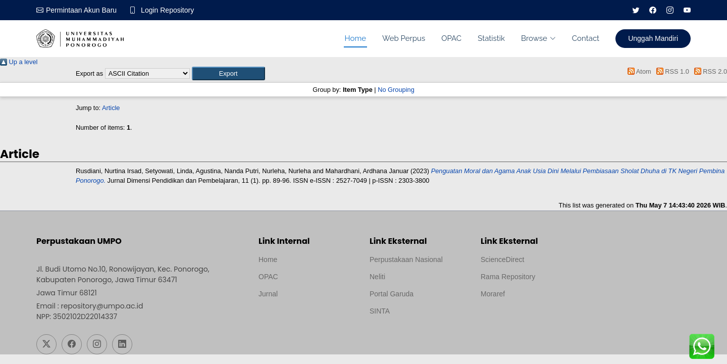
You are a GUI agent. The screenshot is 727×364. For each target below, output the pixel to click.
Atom (638, 71)
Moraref (493, 293)
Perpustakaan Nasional (406, 259)
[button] (228, 73)
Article (111, 108)
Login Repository (167, 10)
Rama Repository (508, 276)
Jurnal (268, 293)
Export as (89, 73)
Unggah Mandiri (653, 38)
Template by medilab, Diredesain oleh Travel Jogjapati (293, 318)
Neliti (377, 276)
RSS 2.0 (709, 71)
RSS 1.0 (671, 71)
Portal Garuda (391, 293)
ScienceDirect (502, 259)
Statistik (491, 38)
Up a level (18, 62)
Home (355, 38)
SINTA (380, 311)
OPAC (451, 38)
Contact (585, 38)
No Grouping (396, 89)
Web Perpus (403, 38)
